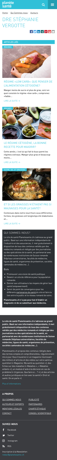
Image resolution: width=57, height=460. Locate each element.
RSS (6, 446)
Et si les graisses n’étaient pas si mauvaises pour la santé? (27, 206)
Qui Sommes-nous (19, 12)
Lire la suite (12, 100)
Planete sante (7, 4)
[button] (31, 31)
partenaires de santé (26, 292)
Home (5, 12)
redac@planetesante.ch (13, 454)
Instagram (9, 440)
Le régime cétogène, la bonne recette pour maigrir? (25, 144)
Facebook (9, 429)
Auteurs (34, 12)
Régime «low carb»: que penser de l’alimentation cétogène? (28, 83)
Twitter (8, 435)
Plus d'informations (11, 383)
